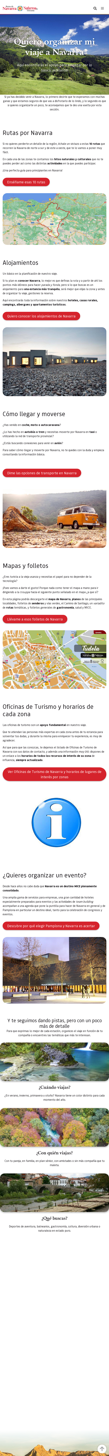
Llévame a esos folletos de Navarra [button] (35, 619)
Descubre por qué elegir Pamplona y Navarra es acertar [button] (51, 926)
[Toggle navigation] (102, 8)
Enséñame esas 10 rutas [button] (26, 182)
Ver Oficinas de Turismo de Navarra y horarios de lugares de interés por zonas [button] (54, 774)
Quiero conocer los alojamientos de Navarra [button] (41, 316)
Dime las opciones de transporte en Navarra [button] (42, 473)
